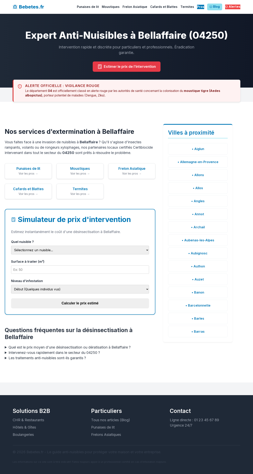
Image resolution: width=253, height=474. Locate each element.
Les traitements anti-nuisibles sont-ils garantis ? (47, 359)
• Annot (198, 214)
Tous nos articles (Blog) (110, 420)
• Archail (198, 227)
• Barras (198, 331)
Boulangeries (23, 434)
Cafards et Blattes (163, 7)
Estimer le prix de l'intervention (126, 66)
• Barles (198, 318)
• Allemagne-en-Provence (197, 162)
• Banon (198, 292)
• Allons (198, 175)
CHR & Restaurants (28, 420)
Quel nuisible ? (22, 242)
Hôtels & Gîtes (24, 427)
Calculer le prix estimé (80, 303)
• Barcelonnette (198, 305)
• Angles (198, 201)
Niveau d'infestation (27, 281)
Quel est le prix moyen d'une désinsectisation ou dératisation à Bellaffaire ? (69, 349)
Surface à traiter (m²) (27, 261)
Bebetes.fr (28, 7)
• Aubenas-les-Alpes (198, 240)
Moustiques (111, 7)
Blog (215, 7)
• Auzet (198, 279)
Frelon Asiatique (135, 7)
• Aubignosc (198, 253)
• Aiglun (198, 149)
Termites (187, 7)
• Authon (198, 266)
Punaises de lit (88, 7)
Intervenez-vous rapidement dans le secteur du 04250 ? (54, 354)
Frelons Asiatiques (106, 434)
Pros (200, 7)
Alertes (232, 7)
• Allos (198, 188)
